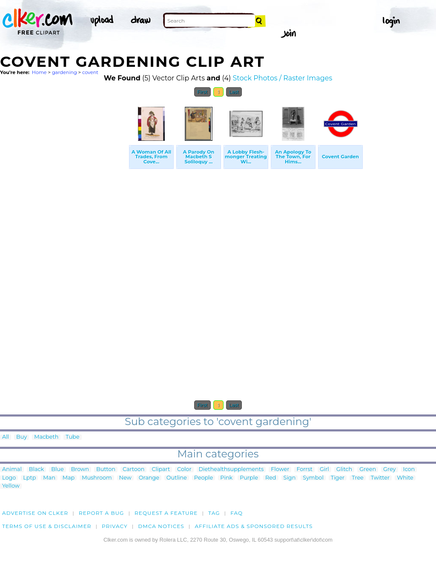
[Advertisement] (64, 229)
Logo (9, 478)
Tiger (337, 478)
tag (214, 513)
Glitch (344, 469)
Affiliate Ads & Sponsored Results (254, 526)
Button (105, 469)
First (202, 92)
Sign (290, 478)
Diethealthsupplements (231, 469)
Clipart (161, 469)
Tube (72, 437)
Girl (324, 469)
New (125, 478)
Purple (249, 478)
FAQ (236, 513)
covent (90, 72)
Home (39, 72)
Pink (226, 478)
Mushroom (97, 478)
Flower (280, 469)
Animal (12, 469)
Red (270, 478)
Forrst (304, 469)
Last (234, 92)
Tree (358, 478)
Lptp (29, 478)
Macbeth (46, 437)
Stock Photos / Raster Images (283, 78)
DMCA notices (161, 526)
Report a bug (101, 513)
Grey (389, 469)
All (5, 437)
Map (69, 478)
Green (367, 469)
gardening (64, 72)
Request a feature (166, 513)
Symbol (313, 478)
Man (49, 478)
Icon (409, 469)
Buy (21, 437)
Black (36, 469)
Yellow (11, 486)
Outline (176, 478)
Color (184, 469)
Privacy (115, 526)
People (203, 478)
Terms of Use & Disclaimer (47, 526)
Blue (57, 469)
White (405, 478)
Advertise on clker (35, 513)
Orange (149, 478)
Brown (80, 469)
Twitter (380, 478)
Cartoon (134, 469)
